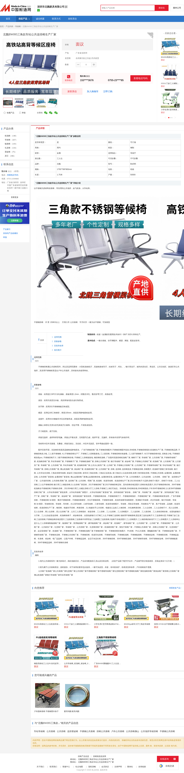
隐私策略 (92, 767)
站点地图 (79, 767)
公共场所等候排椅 (149, 731)
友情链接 (142, 767)
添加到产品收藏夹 (10, 233)
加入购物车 (92, 91)
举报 (22, 113)
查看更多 (14, 197)
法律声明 (118, 767)
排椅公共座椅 (103, 731)
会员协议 (105, 767)
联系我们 (53, 767)
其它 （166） (10, 156)
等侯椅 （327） (11, 140)
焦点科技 (95, 770)
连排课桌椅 (72, 731)
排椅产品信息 (83, 756)
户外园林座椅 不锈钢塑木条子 (46, 711)
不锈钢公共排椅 (167, 731)
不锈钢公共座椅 (87, 731)
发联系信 (72, 91)
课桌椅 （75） (10, 152)
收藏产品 (8, 113)
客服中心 (66, 767)
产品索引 (7, 229)
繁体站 (130, 767)
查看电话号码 (141, 78)
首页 (2, 26)
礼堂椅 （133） (11, 148)
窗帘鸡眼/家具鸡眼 (71, 711)
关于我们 (40, 767)
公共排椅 (61, 731)
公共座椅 (51, 731)
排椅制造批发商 (99, 756)
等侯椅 (18, 26)
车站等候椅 (39, 731)
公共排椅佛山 (132, 731)
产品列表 (9, 26)
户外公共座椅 (117, 731)
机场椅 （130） (11, 136)
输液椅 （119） (11, 144)
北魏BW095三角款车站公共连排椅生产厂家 (96, 759)
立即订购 (107, 91)
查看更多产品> (175, 588)
